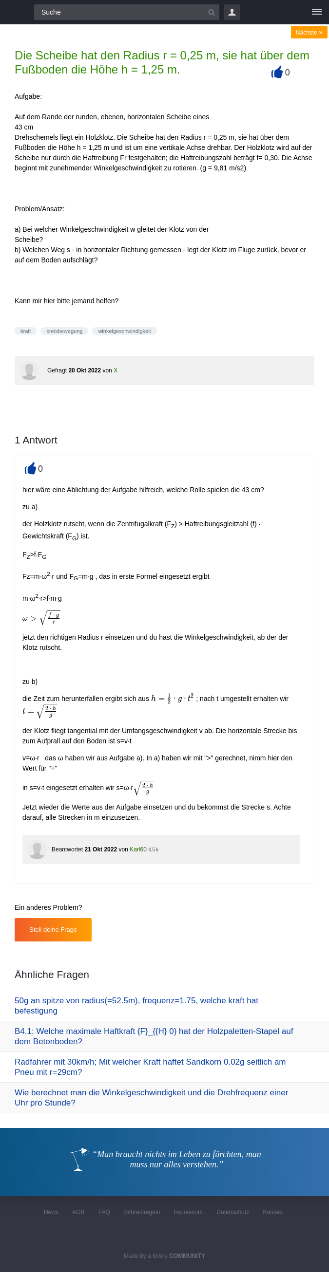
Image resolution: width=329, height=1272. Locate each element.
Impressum (188, 1212)
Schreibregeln (142, 1212)
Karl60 (138, 849)
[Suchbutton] (211, 12)
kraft (25, 331)
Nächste (309, 32)
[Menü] (317, 12)
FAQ (104, 1212)
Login (232, 12)
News (51, 1212)
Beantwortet (67, 849)
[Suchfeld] (126, 12)
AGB (78, 1212)
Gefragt (57, 370)
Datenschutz (232, 1212)
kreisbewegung (64, 331)
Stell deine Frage (53, 929)
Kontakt (273, 1212)
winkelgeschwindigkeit (124, 331)
